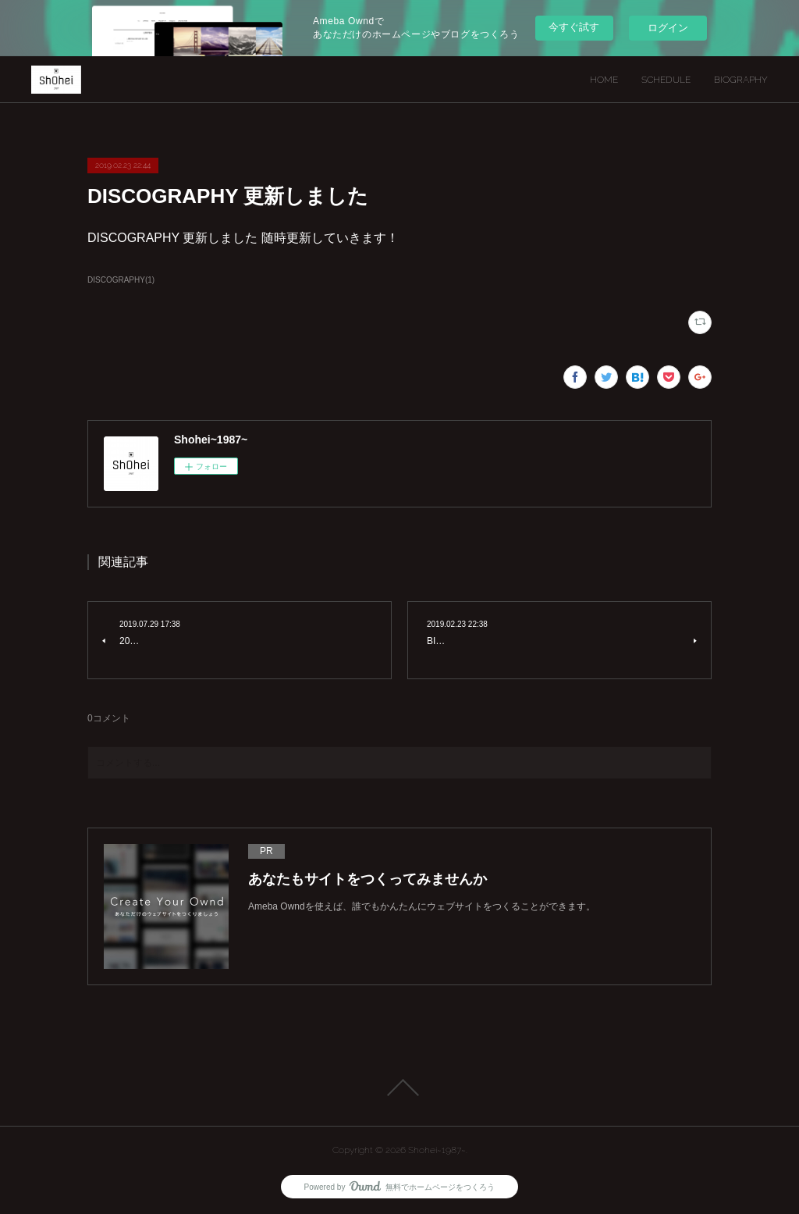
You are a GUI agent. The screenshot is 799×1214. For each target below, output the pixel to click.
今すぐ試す (574, 27)
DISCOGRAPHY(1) (120, 280)
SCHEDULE (666, 79)
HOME (604, 79)
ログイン (668, 28)
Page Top (399, 1087)
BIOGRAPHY (741, 79)
